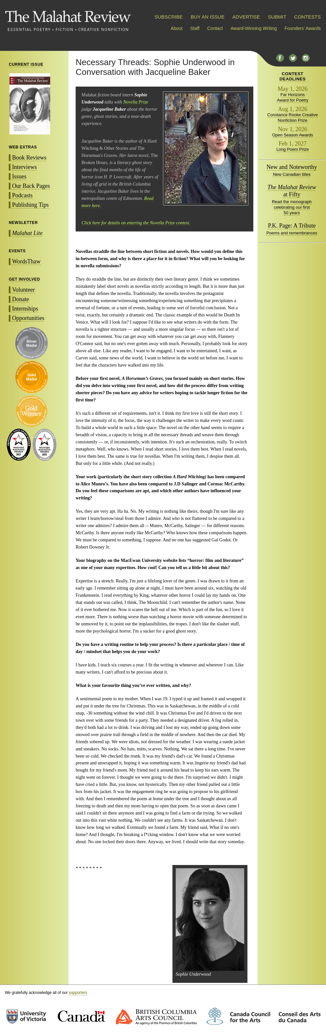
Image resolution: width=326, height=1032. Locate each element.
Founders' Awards (303, 28)
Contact (215, 28)
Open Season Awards (292, 134)
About (176, 28)
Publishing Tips (30, 205)
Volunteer (23, 289)
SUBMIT (277, 17)
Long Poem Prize (292, 149)
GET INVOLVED (24, 279)
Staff (195, 28)
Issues (19, 176)
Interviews (24, 167)
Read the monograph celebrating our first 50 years (292, 207)
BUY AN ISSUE (208, 17)
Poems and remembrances (291, 232)
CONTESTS (307, 17)
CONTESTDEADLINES (292, 76)
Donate (20, 299)
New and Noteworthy (292, 167)
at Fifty (292, 191)
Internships (25, 308)
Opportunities (28, 318)
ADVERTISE (246, 17)
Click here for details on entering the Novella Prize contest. (136, 222)
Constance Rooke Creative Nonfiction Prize (292, 117)
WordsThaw (26, 261)
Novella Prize (135, 102)
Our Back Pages (31, 186)
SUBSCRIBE (169, 17)
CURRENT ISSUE (26, 64)
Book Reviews (29, 157)
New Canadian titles (292, 174)
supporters (78, 992)
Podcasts (22, 195)
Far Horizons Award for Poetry (292, 97)
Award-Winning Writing (253, 28)
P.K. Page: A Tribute (292, 225)
